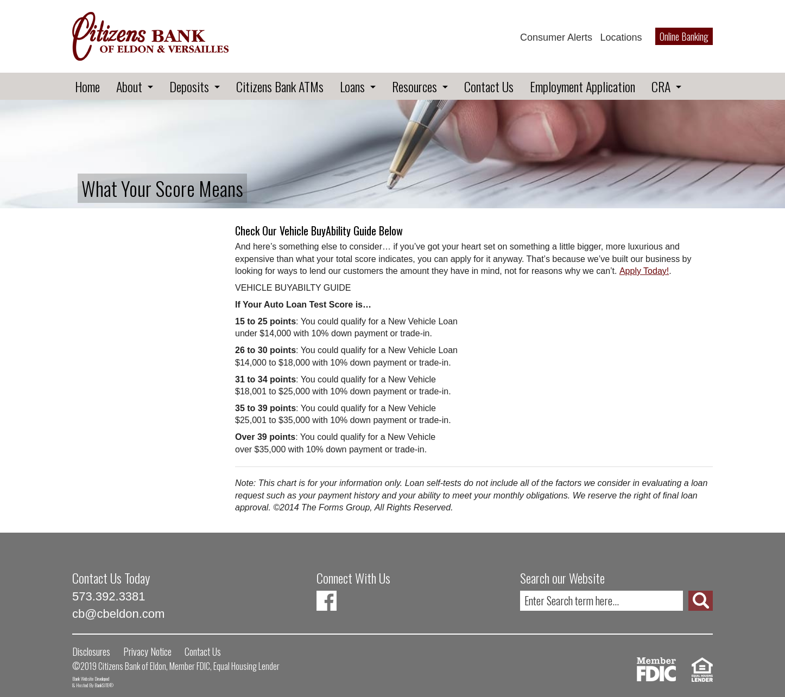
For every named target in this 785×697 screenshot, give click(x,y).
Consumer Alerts (556, 37)
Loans (352, 86)
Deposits (189, 86)
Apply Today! (644, 271)
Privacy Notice (147, 651)
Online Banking (684, 36)
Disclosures (91, 651)
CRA (660, 86)
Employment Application (582, 86)
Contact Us (489, 86)
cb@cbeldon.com (118, 614)
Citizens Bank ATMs (280, 86)
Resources (414, 86)
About (129, 86)
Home (87, 86)
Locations (621, 37)
